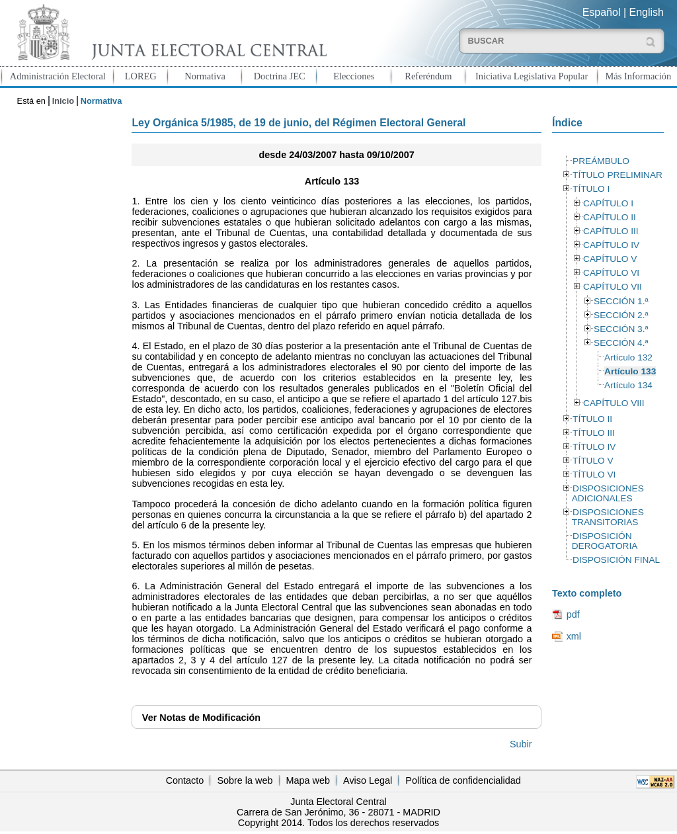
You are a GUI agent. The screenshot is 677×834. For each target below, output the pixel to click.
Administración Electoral (58, 76)
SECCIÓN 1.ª (621, 301)
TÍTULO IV (594, 447)
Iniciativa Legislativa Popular (531, 76)
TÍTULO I (591, 189)
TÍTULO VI (594, 475)
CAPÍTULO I (608, 203)
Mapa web (308, 780)
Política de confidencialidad (462, 780)
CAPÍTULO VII (612, 287)
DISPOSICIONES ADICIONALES (608, 493)
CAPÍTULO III (610, 231)
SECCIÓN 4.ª (621, 343)
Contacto (185, 780)
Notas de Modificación (201, 717)
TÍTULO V (593, 461)
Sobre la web (244, 780)
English (646, 12)
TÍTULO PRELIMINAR (617, 175)
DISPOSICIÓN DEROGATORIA (605, 541)
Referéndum (428, 76)
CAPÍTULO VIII (614, 403)
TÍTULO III (594, 433)
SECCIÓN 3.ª (621, 329)
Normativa (204, 76)
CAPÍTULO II (609, 217)
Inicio (63, 101)
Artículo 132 (628, 357)
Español (601, 12)
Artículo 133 (630, 371)
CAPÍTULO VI (611, 273)
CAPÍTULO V (610, 259)
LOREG (141, 76)
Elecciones (353, 76)
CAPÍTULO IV (611, 245)
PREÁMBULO (601, 161)
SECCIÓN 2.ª (621, 315)
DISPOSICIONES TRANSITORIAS (608, 517)
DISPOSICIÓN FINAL (616, 560)
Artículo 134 (628, 385)
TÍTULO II (592, 419)
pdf (573, 614)
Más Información (639, 76)
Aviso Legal (367, 780)
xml (574, 636)
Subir (521, 744)
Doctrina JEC (279, 76)
